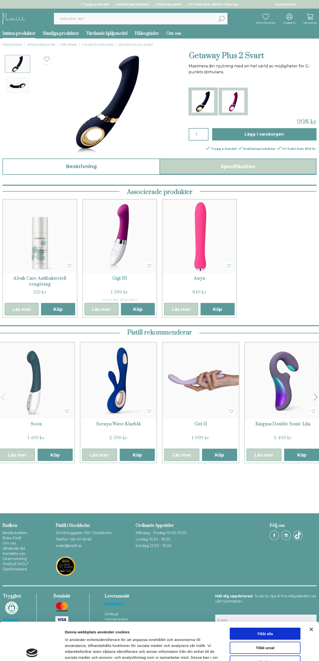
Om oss (173, 33)
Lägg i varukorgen (264, 134)
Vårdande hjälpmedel (106, 33)
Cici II (200, 465)
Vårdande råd (13, 548)
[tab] (17, 64)
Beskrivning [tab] (81, 166)
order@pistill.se (69, 545)
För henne (68, 44)
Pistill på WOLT (15, 564)
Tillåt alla (265, 596)
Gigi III (119, 320)
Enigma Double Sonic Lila (282, 465)
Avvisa (265, 623)
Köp (58, 351)
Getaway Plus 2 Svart (136, 44)
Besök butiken (14, 533)
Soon (36, 465)
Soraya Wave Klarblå (118, 465)
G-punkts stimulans (98, 44)
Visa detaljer (269, 651)
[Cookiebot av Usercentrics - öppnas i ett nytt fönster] (32, 651)
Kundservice (286, 4)
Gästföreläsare (14, 569)
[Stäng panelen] (311, 591)
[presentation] (17, 64)
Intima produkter (41, 44)
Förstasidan (12, 44)
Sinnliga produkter (61, 33)
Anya (199, 320)
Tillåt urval (265, 610)
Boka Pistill (11, 538)
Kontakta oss (13, 553)
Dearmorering (14, 559)
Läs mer (21, 351)
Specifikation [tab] (238, 166)
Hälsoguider (147, 33)
